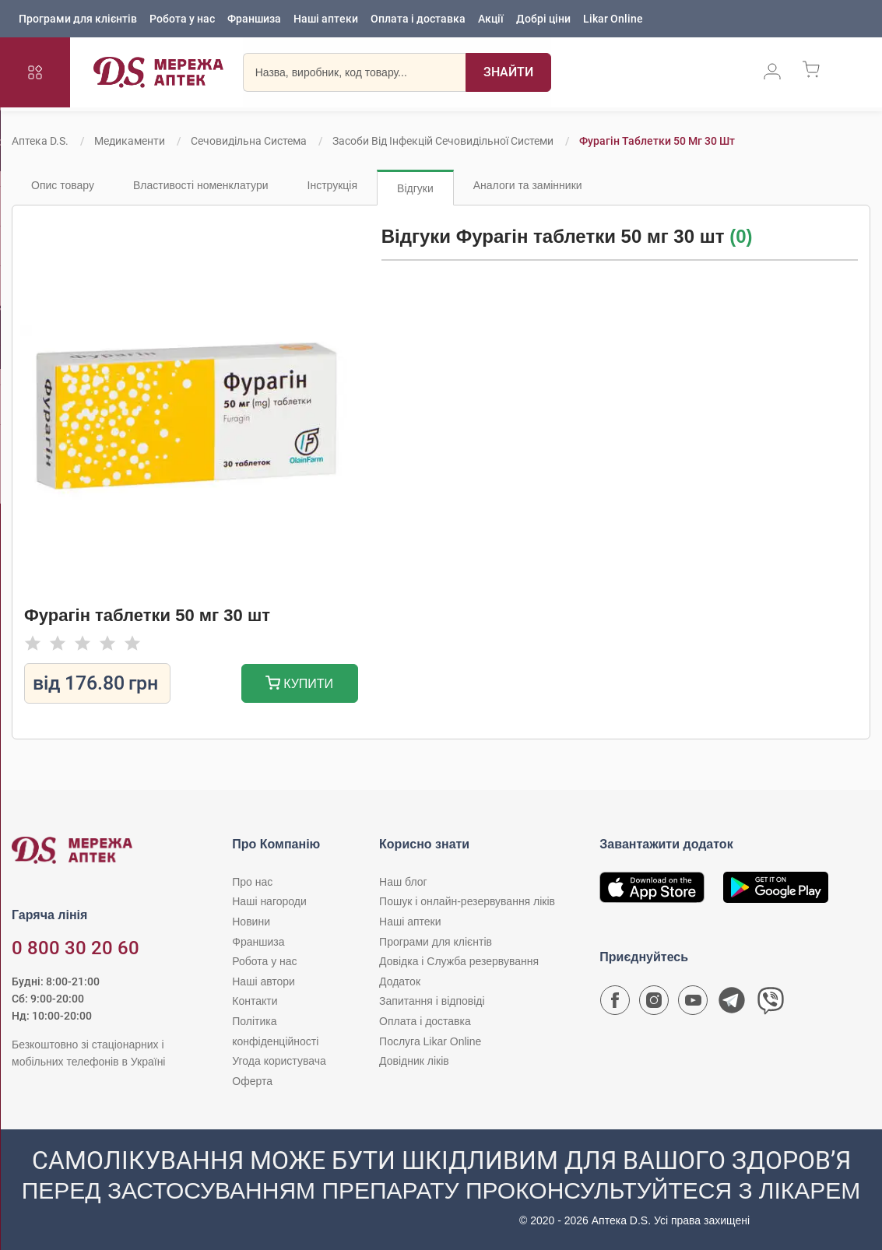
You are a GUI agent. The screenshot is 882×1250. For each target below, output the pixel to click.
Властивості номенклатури (201, 185)
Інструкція (332, 185)
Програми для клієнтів (78, 19)
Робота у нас (182, 19)
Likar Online (613, 19)
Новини (251, 921)
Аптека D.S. (40, 141)
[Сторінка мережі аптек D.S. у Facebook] (615, 1004)
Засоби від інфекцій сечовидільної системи (442, 141)
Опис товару (62, 185)
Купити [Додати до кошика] (299, 684)
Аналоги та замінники (527, 185)
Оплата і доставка (418, 19)
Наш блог (403, 882)
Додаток (399, 981)
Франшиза (254, 19)
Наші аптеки (325, 19)
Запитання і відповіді (432, 1001)
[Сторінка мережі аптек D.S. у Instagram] (653, 1004)
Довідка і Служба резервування (459, 961)
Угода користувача (278, 1061)
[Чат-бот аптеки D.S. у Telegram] (731, 1004)
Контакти (254, 1001)
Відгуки (415, 188)
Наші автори (263, 981)
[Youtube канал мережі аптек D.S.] (692, 1004)
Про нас (252, 882)
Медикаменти (129, 141)
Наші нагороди (269, 901)
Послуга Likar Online (430, 1041)
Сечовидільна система (249, 141)
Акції (491, 19)
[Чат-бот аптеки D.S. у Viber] (770, 1004)
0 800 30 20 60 (75, 948)
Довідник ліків (414, 1061)
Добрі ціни (543, 19)
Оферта (252, 1081)
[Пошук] (508, 73)
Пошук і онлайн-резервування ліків (467, 901)
